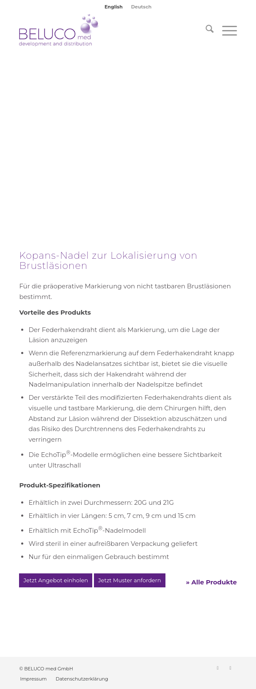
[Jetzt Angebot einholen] (55, 580)
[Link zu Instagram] (230, 667)
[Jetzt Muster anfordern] (129, 580)
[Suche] (205, 30)
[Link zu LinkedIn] (218, 667)
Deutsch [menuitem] (141, 7)
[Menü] (225, 30)
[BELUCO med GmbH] (106, 30)
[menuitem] (113, 7)
